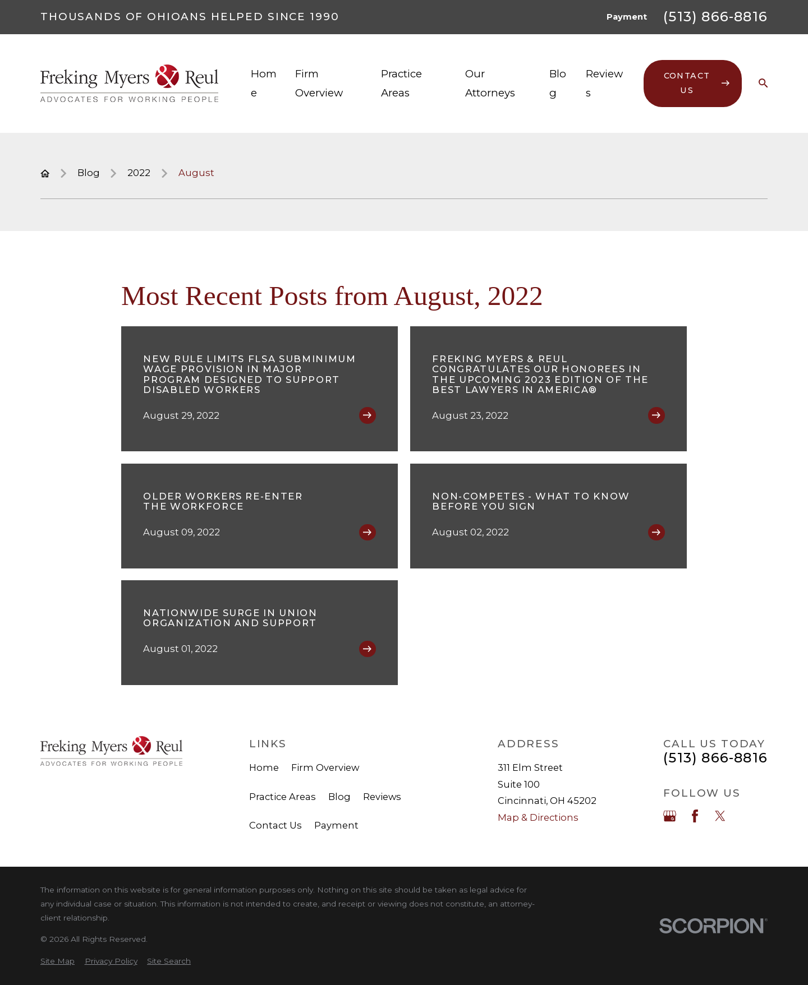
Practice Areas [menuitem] (401, 83)
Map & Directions (538, 817)
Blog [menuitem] (557, 83)
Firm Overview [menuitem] (319, 83)
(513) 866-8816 (715, 17)
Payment (627, 17)
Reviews (382, 796)
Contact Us (275, 825)
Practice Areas (282, 796)
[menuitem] (57, 961)
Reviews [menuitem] (604, 83)
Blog (339, 796)
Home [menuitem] (264, 83)
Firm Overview (325, 767)
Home (264, 767)
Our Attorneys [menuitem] (490, 83)
